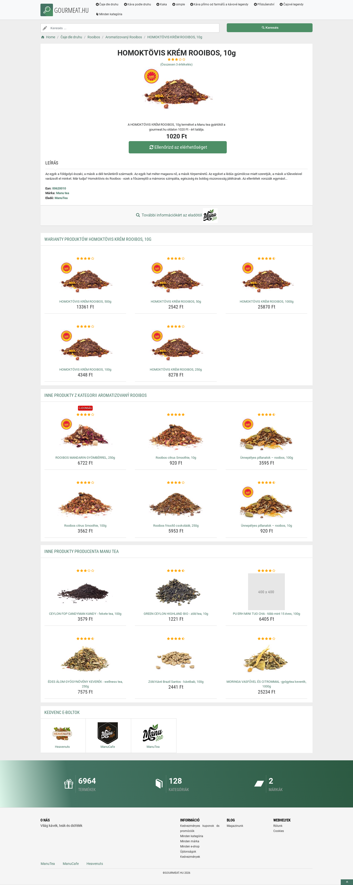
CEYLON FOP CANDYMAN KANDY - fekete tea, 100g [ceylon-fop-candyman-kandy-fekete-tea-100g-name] (85, 614)
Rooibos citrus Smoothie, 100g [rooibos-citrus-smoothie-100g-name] (85, 525)
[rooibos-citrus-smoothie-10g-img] (176, 435)
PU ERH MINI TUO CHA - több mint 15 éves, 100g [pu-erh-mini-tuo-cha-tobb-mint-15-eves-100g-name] (266, 614)
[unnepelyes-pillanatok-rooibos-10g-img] (266, 503)
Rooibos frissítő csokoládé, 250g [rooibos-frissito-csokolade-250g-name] (176, 525)
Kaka (161, 4)
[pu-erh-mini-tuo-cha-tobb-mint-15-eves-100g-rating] (266, 570)
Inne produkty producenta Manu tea (81, 551)
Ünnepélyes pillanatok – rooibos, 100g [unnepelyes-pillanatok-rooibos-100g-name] (266, 457)
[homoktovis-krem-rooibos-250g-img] (176, 347)
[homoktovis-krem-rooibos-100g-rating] (85, 326)
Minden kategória (109, 14)
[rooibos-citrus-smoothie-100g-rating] (85, 482)
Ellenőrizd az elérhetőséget (177, 147)
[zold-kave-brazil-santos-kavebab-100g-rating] (176, 638)
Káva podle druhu (137, 4)
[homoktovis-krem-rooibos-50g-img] (176, 279)
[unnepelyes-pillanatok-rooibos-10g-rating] (266, 482)
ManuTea (61, 198)
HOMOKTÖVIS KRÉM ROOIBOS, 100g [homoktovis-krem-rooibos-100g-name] (85, 369)
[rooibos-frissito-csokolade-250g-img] (176, 503)
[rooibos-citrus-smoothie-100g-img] (85, 503)
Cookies (278, 831)
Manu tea (62, 193)
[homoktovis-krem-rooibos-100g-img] (85, 347)
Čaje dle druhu (107, 4)
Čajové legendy (291, 4)
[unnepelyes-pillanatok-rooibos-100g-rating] (266, 414)
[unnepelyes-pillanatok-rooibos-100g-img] (266, 435)
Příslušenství (264, 4)
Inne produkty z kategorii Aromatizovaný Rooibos (95, 395)
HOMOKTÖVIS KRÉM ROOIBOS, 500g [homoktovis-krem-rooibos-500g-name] (85, 301)
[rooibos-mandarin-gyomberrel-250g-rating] (85, 414)
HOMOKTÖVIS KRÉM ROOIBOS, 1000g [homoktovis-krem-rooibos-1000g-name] (266, 301)
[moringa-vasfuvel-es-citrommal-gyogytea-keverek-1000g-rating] (266, 638)
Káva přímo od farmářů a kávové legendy (219, 4)
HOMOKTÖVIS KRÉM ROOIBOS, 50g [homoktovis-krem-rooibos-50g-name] (176, 301)
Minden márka (189, 841)
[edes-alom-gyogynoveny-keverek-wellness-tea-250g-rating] (85, 638)
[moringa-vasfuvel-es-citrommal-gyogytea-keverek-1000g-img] (266, 659)
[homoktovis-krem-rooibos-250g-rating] (176, 326)
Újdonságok (188, 851)
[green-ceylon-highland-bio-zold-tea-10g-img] (176, 591)
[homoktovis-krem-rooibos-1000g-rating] (266, 258)
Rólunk (277, 826)
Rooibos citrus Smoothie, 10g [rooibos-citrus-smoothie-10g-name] (176, 457)
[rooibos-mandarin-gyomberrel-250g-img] (85, 435)
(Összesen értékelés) (176, 64)
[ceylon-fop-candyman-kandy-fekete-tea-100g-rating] (85, 570)
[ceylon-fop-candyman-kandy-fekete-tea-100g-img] (85, 591)
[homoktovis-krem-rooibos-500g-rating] (85, 258)
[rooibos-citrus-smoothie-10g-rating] (176, 414)
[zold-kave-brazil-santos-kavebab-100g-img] (176, 659)
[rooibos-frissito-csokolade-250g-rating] (176, 482)
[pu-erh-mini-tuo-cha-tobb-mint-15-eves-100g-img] (266, 591)
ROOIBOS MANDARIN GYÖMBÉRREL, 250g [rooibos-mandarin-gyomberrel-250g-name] (85, 457)
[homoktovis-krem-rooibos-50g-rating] (176, 258)
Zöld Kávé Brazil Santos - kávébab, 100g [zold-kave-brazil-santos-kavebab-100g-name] (175, 682)
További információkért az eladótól (176, 215)
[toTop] (347, 882)
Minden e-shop (190, 846)
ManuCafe (71, 864)
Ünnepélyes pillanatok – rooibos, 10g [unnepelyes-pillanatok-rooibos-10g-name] (266, 525)
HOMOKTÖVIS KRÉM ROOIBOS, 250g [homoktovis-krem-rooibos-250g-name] (176, 369)
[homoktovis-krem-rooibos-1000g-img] (266, 279)
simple (178, 4)
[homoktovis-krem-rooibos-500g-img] (85, 279)
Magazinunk (235, 826)
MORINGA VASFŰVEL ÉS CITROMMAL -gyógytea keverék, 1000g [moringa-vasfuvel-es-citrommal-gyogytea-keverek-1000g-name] (266, 684)
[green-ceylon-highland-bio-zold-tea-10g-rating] (176, 570)
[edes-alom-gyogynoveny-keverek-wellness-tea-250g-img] (85, 659)
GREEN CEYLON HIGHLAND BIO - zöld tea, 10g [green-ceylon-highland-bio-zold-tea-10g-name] (176, 614)
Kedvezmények (190, 856)
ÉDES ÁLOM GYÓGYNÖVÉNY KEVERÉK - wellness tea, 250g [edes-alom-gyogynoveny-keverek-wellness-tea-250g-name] (85, 684)
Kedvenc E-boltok (62, 712)
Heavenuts (95, 864)
